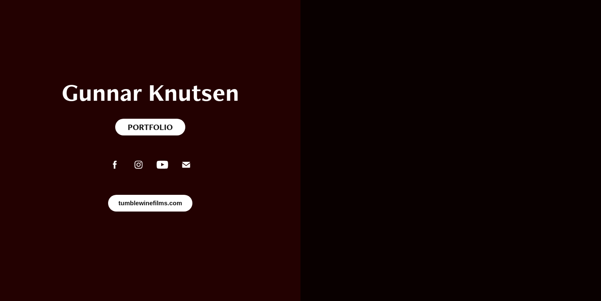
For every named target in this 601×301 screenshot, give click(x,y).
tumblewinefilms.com (150, 203)
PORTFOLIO (150, 127)
